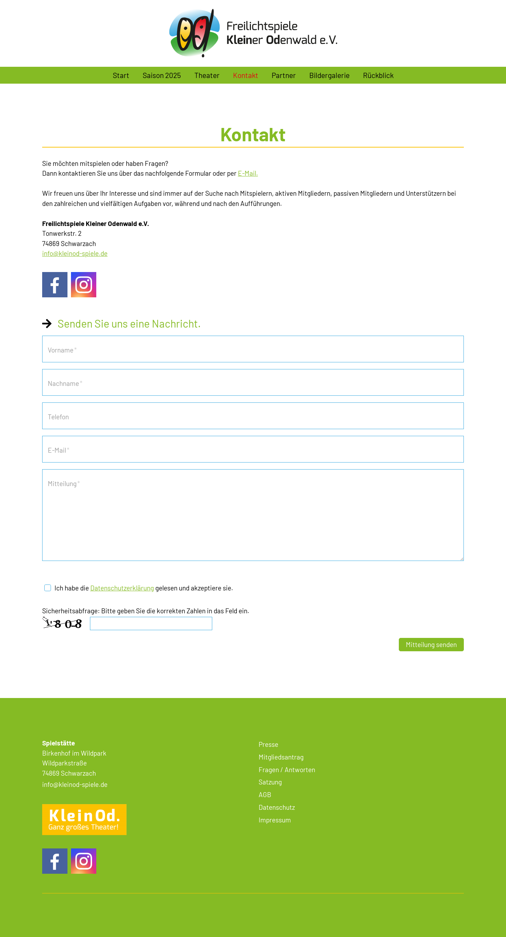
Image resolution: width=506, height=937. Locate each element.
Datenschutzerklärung (122, 588)
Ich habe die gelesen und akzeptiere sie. (143, 588)
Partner (284, 75)
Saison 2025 (162, 75)
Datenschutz (277, 807)
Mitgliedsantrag (281, 757)
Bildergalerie (329, 75)
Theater (207, 75)
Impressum (275, 820)
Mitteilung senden (431, 644)
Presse (268, 744)
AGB (265, 794)
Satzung (270, 782)
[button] (54, 284)
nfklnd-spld (75, 253)
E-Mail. (248, 173)
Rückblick (378, 75)
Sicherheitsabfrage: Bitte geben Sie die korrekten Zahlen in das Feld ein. (145, 611)
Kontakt (245, 75)
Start (121, 75)
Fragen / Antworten (287, 769)
